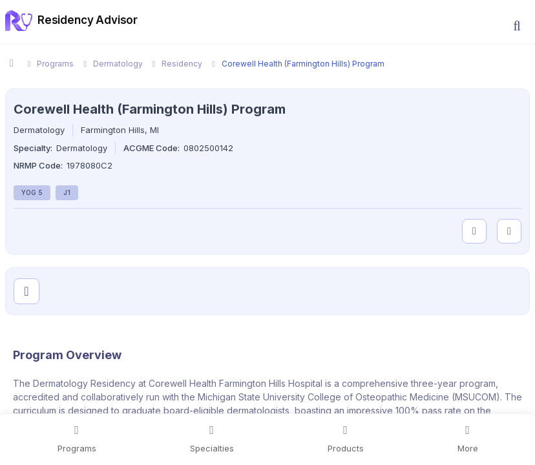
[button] (517, 26)
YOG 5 (32, 192)
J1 (66, 192)
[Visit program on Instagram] (26, 291)
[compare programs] (509, 231)
